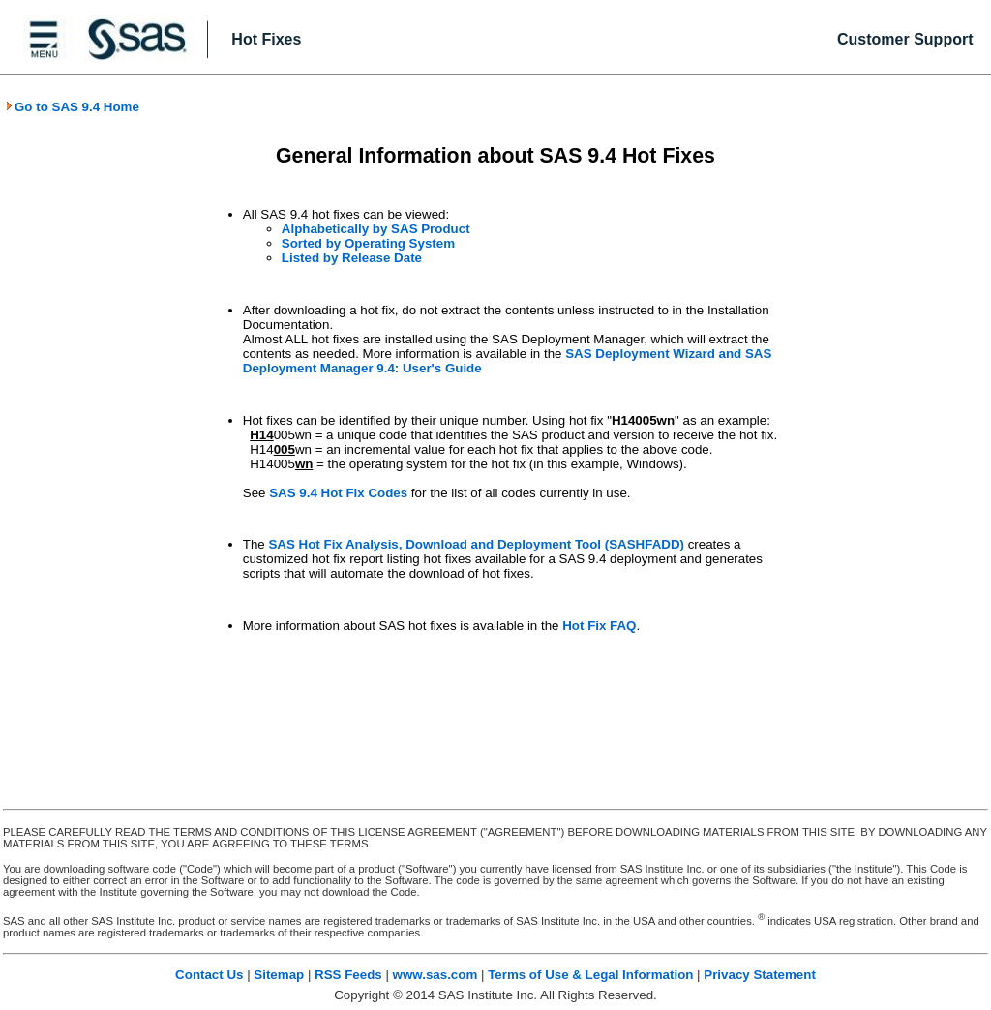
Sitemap (279, 974)
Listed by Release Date (352, 258)
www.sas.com (435, 974)
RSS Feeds (348, 974)
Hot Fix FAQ (599, 625)
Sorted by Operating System (368, 243)
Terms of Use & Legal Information (590, 974)
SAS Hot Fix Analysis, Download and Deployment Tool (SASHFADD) (476, 544)
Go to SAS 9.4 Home (72, 107)
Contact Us (209, 974)
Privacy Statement (760, 974)
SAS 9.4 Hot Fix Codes (338, 493)
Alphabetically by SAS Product (376, 229)
